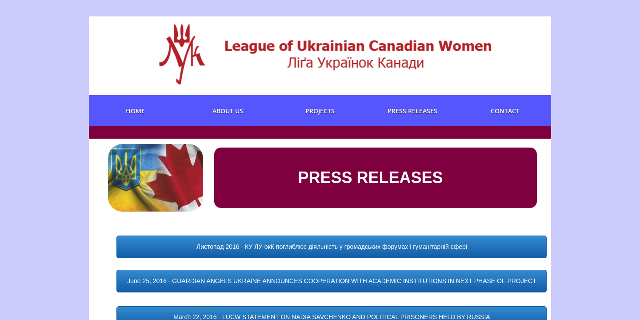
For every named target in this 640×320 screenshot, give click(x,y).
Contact (505, 111)
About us (227, 111)
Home (135, 111)
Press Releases (412, 111)
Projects (320, 111)
